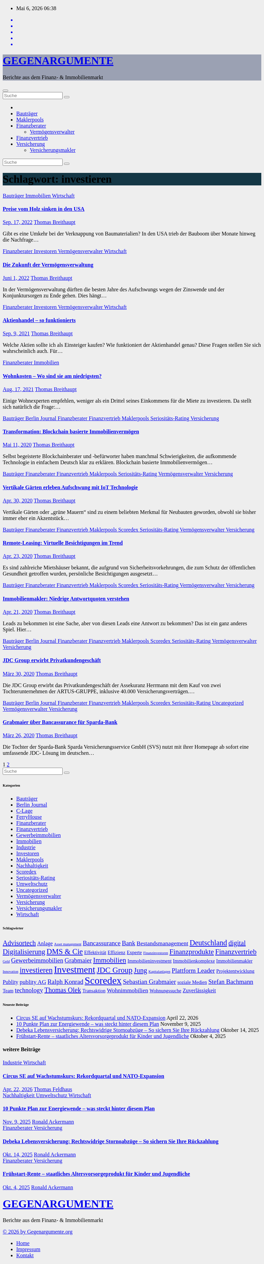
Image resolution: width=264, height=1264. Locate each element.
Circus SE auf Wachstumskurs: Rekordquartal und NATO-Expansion (91, 1018)
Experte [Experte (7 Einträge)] (134, 952)
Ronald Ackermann (53, 1122)
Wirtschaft (63, 196)
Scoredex (129, 530)
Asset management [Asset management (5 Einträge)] (68, 944)
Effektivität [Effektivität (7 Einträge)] (95, 952)
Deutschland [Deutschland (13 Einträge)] (208, 943)
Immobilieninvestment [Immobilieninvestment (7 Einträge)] (150, 961)
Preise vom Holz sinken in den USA (44, 209)
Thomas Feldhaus (53, 1089)
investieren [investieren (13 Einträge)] (36, 970)
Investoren (46, 251)
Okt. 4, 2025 (16, 1187)
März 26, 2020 (19, 735)
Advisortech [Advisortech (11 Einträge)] (19, 943)
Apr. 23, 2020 (17, 556)
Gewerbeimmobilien (38, 835)
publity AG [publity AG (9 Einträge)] (33, 981)
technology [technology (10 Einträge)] (29, 990)
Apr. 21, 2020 (17, 612)
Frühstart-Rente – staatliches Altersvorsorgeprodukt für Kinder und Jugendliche (102, 1036)
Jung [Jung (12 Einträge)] (140, 970)
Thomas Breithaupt (54, 222)
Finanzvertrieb (32, 138)
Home (22, 1243)
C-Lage (24, 811)
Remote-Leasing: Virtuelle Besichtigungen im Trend (63, 543)
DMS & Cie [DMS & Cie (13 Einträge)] (65, 951)
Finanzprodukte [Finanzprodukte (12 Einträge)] (192, 952)
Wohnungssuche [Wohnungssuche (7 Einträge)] (165, 990)
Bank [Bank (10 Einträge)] (128, 943)
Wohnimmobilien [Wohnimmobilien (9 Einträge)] (127, 990)
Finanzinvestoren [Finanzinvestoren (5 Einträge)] (155, 953)
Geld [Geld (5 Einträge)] (6, 961)
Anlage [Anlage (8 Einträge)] (45, 943)
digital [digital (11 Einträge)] (237, 943)
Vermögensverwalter (52, 132)
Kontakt (25, 1255)
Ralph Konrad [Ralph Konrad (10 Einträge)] (65, 981)
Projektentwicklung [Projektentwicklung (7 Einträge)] (235, 971)
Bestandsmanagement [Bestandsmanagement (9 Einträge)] (163, 943)
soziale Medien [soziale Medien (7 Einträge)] (192, 982)
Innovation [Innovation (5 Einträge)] (10, 971)
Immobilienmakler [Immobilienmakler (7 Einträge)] (234, 961)
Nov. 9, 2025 (17, 1122)
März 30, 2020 (19, 674)
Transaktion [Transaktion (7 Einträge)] (93, 990)
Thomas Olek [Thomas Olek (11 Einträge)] (62, 990)
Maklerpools (30, 119)
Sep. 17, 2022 (17, 222)
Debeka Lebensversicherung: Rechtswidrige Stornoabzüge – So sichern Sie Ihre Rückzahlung (117, 1030)
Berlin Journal (41, 418)
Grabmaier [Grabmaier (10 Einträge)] (78, 960)
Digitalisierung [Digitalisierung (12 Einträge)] (24, 952)
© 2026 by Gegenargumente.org (37, 1232)
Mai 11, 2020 (17, 445)
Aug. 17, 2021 (18, 389)
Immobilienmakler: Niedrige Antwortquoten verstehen (66, 599)
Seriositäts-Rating (170, 418)
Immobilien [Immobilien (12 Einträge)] (109, 960)
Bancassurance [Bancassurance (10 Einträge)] (101, 943)
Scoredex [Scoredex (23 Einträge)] (103, 980)
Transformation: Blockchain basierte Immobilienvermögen (71, 431)
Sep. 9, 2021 (16, 333)
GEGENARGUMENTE (58, 60)
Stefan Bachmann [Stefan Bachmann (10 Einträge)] (230, 981)
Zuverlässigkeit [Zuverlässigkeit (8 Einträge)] (199, 990)
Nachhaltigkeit (32, 865)
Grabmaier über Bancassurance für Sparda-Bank (60, 722)
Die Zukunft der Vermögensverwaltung (48, 265)
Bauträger (27, 113)
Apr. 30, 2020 (17, 500)
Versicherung (30, 144)
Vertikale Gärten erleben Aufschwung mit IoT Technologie (70, 487)
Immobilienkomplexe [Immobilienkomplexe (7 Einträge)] (194, 961)
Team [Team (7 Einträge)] (8, 990)
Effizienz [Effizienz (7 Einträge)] (116, 952)
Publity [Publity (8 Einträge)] (10, 982)
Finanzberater (31, 126)
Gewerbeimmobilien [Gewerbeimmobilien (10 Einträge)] (37, 960)
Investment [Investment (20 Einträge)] (74, 970)
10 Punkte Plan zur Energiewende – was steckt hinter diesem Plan (87, 1024)
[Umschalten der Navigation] (5, 91)
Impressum (28, 1249)
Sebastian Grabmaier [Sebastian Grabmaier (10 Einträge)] (149, 981)
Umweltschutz (31, 884)
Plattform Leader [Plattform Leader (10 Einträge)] (193, 970)
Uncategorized (227, 703)
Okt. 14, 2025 (17, 1154)
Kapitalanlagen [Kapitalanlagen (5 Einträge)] (160, 971)
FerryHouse (29, 817)
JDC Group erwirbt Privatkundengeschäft (52, 660)
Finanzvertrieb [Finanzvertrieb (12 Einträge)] (236, 952)
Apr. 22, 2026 (17, 1089)
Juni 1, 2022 (16, 278)
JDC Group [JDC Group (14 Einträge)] (114, 970)
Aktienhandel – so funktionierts (39, 320)
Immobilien (38, 196)
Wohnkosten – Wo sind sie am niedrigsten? (52, 376)
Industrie (26, 847)
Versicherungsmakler (52, 150)
